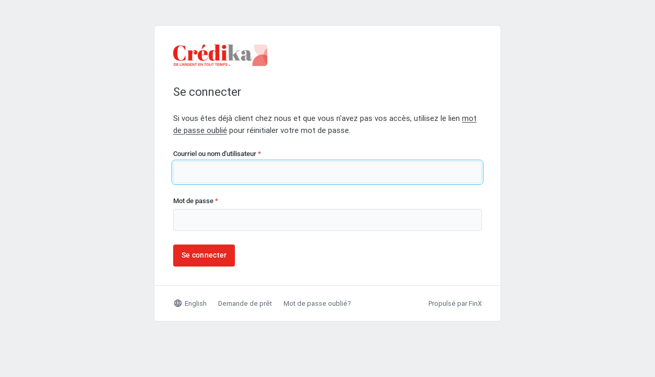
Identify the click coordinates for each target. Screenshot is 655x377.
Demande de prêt (245, 303)
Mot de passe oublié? (317, 303)
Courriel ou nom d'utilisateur (217, 154)
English (190, 303)
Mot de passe (195, 201)
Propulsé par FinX (455, 303)
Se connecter (204, 255)
